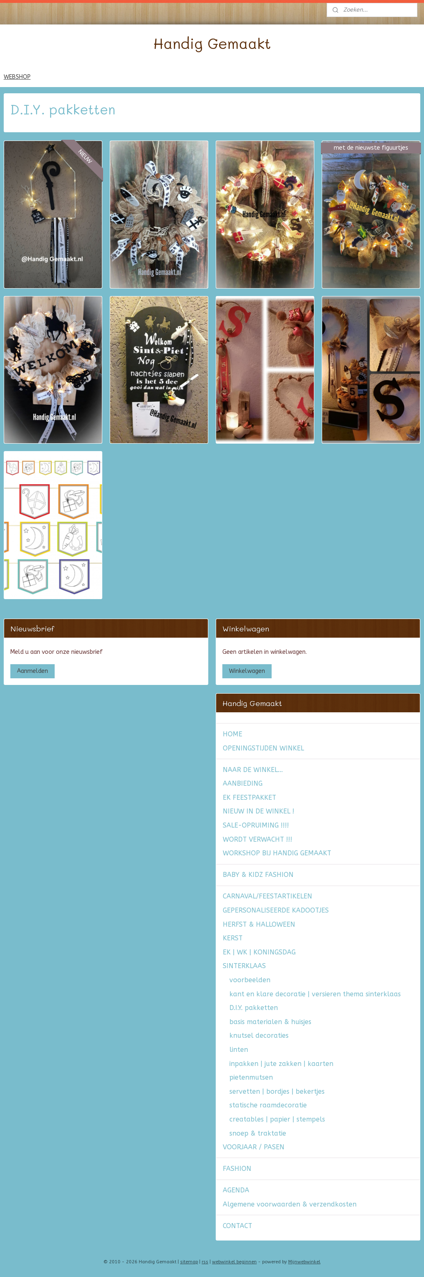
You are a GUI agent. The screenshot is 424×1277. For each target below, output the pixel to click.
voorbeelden (249, 980)
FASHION (237, 1169)
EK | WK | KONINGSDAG (259, 952)
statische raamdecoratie (268, 1105)
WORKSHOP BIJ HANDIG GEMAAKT (277, 853)
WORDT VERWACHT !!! (257, 839)
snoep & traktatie (257, 1133)
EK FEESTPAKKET (249, 797)
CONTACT (237, 1226)
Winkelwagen (247, 671)
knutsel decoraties (259, 1035)
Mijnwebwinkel (304, 1262)
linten (238, 1050)
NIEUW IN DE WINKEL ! (258, 811)
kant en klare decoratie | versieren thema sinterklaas (315, 994)
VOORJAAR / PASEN (253, 1147)
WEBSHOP (17, 76)
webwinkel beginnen (234, 1262)
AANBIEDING (243, 783)
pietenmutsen (251, 1077)
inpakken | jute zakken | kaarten (281, 1064)
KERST (233, 938)
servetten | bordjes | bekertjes (277, 1091)
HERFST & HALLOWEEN (259, 924)
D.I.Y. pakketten (253, 1008)
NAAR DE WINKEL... (253, 770)
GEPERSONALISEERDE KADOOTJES (276, 910)
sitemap (189, 1262)
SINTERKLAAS (244, 966)
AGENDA (236, 1190)
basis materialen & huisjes (270, 1022)
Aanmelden (32, 671)
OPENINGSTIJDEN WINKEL (263, 748)
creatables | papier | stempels (277, 1119)
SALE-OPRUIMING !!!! (256, 825)
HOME (232, 734)
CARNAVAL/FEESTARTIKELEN (267, 896)
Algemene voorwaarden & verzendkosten (290, 1204)
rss (205, 1262)
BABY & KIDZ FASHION (258, 875)
